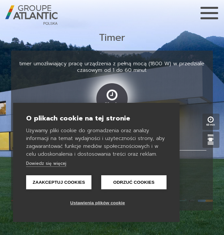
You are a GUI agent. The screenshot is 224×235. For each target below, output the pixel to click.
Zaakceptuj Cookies (59, 182)
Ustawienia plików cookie (97, 202)
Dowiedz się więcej (46, 163)
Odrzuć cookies (134, 182)
